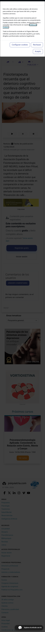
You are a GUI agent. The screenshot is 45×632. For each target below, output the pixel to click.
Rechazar (37, 45)
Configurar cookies (20, 45)
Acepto (38, 51)
